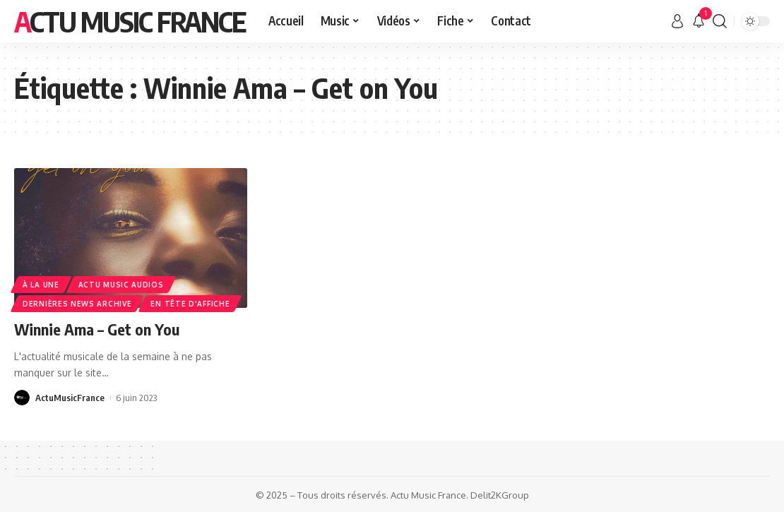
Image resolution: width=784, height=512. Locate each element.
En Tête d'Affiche (190, 303)
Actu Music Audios (121, 284)
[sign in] (677, 21)
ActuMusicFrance (70, 397)
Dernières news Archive (77, 303)
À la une (41, 284)
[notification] (698, 21)
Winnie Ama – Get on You (96, 329)
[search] (720, 21)
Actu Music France (130, 21)
